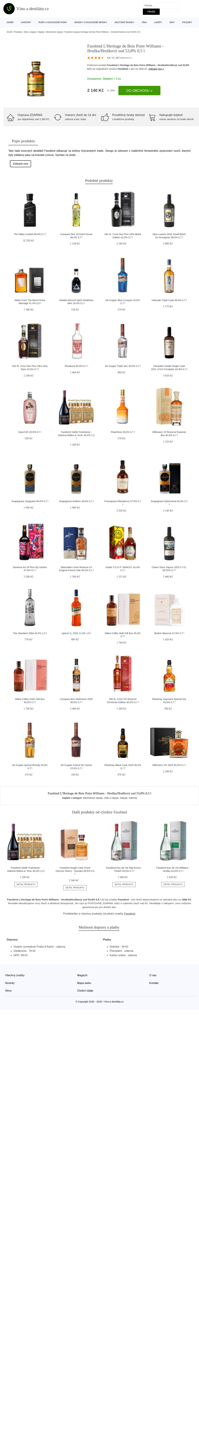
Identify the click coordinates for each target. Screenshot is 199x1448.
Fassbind (123, 69)
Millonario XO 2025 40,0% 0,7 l (169, 765)
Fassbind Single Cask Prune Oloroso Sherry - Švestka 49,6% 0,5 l (75, 870)
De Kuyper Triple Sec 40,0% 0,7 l (123, 366)
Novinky (10, 983)
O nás (153, 975)
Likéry (158, 22)
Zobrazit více (20, 163)
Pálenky (187, 22)
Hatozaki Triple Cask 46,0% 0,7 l (169, 300)
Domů (10, 22)
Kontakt (153, 983)
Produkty (18, 32)
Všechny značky (15, 975)
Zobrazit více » (156, 69)
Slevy (8, 990)
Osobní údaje (85, 990)
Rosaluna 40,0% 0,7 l (76, 366)
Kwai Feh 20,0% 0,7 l (29, 432)
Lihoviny (26, 22)
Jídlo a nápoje (29, 32)
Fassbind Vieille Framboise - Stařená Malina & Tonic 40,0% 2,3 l (76, 435)
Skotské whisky (124, 22)
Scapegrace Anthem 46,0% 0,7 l (76, 501)
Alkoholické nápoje (54, 32)
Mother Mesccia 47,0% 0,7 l (169, 633)
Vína (144, 22)
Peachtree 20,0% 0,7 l (123, 432)
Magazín (82, 975)
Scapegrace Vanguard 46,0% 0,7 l (29, 501)
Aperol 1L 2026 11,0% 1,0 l (76, 633)
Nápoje (41, 32)
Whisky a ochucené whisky (90, 22)
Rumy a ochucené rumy (52, 22)
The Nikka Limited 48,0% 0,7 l (30, 234)
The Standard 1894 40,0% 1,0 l (30, 633)
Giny (172, 22)
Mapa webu (84, 983)
